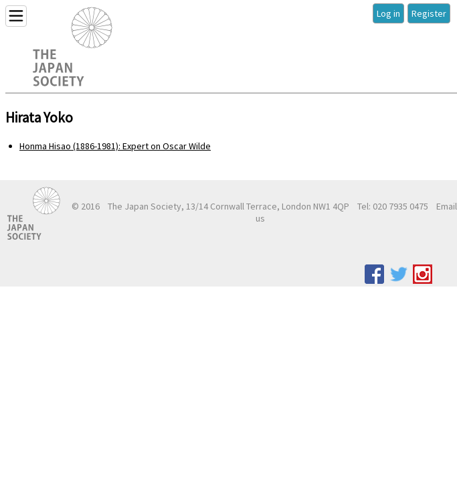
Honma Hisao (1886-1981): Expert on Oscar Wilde (115, 146)
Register (429, 13)
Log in (388, 13)
